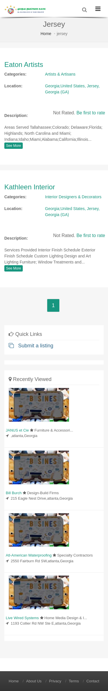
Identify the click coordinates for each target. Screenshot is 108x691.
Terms (74, 681)
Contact (92, 681)
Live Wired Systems (22, 618)
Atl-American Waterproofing (29, 555)
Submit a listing (31, 346)
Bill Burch (14, 493)
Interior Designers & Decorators (73, 197)
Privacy (55, 681)
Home (46, 33)
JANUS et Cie (17, 430)
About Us (33, 681)
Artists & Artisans (60, 74)
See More (13, 146)
